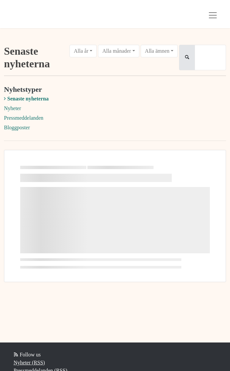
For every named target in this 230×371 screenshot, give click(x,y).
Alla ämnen (157, 51)
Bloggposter (17, 127)
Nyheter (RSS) (29, 362)
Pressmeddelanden (23, 118)
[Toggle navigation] (213, 15)
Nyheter (12, 108)
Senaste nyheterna (28, 98)
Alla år (81, 51)
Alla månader (116, 51)
